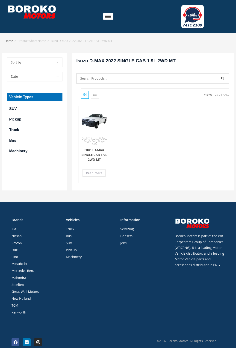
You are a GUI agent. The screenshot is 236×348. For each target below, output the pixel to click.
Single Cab (90, 134)
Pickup (15, 112)
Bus (12, 133)
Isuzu (94, 131)
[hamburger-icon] (108, 12)
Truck (14, 122)
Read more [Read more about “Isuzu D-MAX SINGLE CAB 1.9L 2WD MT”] (94, 166)
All (226, 87)
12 (215, 87)
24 (220, 87)
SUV (13, 101)
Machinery (18, 144)
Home (9, 33)
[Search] (223, 71)
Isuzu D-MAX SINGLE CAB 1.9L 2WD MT (94, 147)
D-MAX (85, 131)
